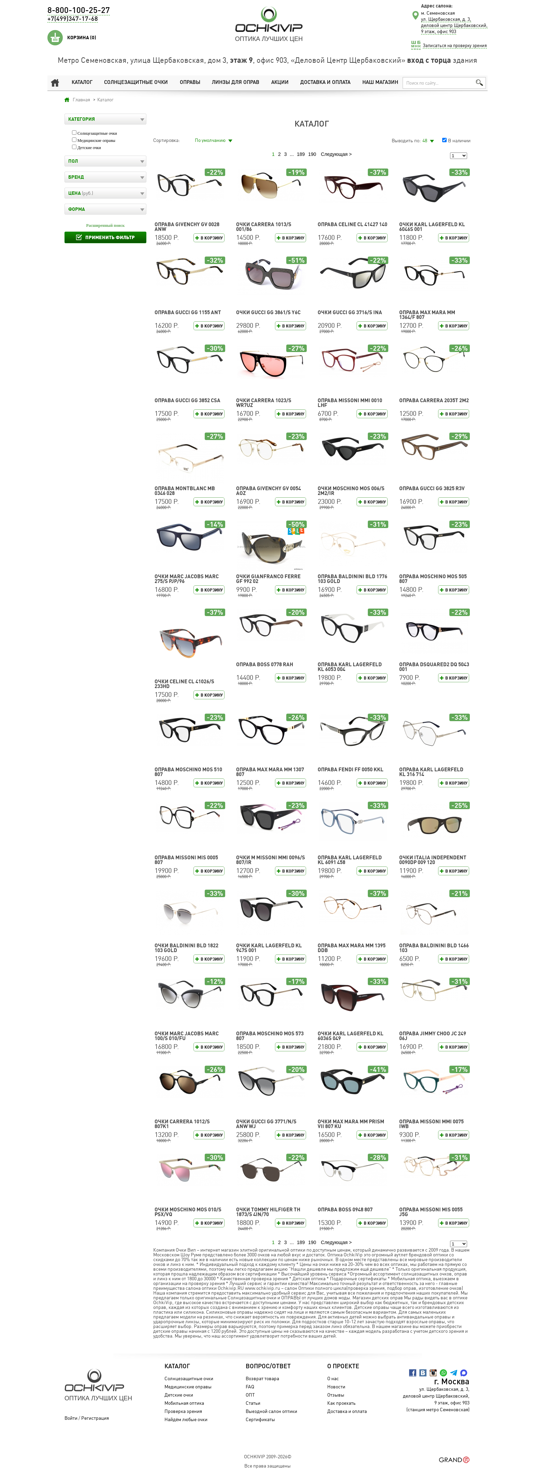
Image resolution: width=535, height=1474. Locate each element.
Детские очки (89, 147)
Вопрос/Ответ (268, 1366)
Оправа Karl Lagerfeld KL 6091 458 (350, 859)
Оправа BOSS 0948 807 (345, 1209)
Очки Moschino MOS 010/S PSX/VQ (188, 1211)
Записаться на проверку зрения (455, 45)
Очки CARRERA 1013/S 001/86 (263, 226)
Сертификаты (260, 1419)
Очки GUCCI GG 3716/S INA (350, 312)
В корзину (212, 237)
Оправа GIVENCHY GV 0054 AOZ (268, 490)
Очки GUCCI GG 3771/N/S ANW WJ (266, 1123)
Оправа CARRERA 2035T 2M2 (434, 400)
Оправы (190, 82)
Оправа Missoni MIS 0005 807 (186, 859)
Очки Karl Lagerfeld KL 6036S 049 (351, 1035)
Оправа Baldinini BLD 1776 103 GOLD (352, 578)
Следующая (334, 154)
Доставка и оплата (325, 82)
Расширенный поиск (105, 225)
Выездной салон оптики (271, 1411)
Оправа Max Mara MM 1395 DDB (352, 947)
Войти (70, 1418)
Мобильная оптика (184, 1403)
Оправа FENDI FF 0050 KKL (351, 769)
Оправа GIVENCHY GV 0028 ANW (187, 226)
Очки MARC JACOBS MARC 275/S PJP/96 (187, 578)
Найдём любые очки (185, 1419)
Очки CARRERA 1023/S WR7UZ (263, 402)
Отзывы (335, 1395)
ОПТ (250, 1395)
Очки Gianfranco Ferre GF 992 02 (268, 578)
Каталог (82, 82)
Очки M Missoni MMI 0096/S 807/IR (270, 859)
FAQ (250, 1386)
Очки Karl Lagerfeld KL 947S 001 (269, 947)
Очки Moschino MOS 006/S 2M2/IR (351, 490)
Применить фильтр (110, 237)
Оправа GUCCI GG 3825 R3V (432, 488)
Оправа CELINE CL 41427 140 (352, 224)
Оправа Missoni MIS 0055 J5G (431, 1211)
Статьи (253, 1403)
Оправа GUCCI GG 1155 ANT (188, 312)
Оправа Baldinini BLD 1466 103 (434, 947)
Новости (336, 1386)
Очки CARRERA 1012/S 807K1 (182, 1123)
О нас (333, 1378)
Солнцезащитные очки (136, 82)
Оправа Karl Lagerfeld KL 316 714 (431, 771)
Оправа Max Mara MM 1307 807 (270, 771)
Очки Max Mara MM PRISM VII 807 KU (351, 1123)
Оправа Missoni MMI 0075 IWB (431, 1123)
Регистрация (95, 1418)
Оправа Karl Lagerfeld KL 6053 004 (350, 666)
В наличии (459, 140)
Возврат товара (262, 1378)
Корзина (81, 37)
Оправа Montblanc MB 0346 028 (185, 490)
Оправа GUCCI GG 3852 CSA (187, 400)
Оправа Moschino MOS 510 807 (188, 771)
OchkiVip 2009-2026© (267, 1456)
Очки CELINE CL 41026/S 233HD (184, 683)
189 (301, 154)
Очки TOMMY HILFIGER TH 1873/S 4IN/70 (268, 1211)
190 (312, 154)
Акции (280, 82)
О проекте (343, 1366)
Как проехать (341, 1403)
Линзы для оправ (235, 82)
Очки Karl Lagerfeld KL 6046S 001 (432, 226)
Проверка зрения (183, 1411)
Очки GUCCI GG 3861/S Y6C (268, 312)
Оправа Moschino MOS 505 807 (433, 578)
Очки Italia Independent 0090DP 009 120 (432, 859)
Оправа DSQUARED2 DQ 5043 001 (434, 666)
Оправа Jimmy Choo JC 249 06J (432, 1035)
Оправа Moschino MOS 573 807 (270, 1035)
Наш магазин (380, 82)
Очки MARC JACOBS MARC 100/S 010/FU (187, 1035)
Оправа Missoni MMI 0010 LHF (350, 402)
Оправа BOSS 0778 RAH (264, 664)
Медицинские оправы (96, 140)
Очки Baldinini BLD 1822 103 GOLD (186, 947)
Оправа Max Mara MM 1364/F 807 (427, 314)
